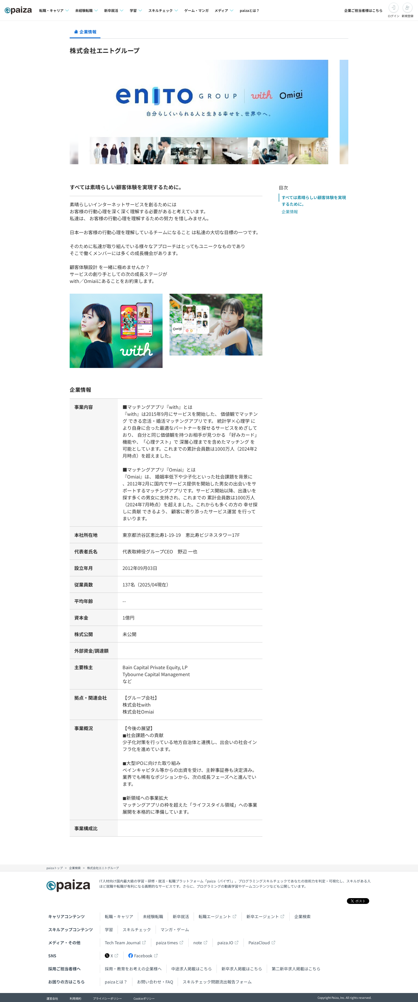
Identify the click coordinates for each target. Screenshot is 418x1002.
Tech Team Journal (122, 942)
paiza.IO (225, 942)
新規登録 (407, 16)
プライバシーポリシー (107, 998)
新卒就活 (181, 916)
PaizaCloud (259, 942)
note (197, 942)
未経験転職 (153, 916)
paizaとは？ (250, 10)
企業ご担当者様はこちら (363, 10)
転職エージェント (215, 916)
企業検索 (302, 916)
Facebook (140, 955)
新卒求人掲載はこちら (241, 969)
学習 (109, 929)
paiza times (167, 942)
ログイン (393, 16)
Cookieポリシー (144, 998)
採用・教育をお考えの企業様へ (133, 969)
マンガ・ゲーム (175, 929)
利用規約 (75, 998)
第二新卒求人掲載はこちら (296, 969)
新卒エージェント (262, 916)
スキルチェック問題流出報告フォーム (217, 982)
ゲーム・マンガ (196, 10)
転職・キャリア (119, 916)
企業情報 (290, 211)
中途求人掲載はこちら (191, 969)
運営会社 (52, 998)
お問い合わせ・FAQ (155, 982)
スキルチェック (136, 929)
